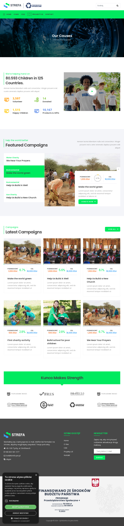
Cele (23, 14)
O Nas (16, 14)
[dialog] (20, 498)
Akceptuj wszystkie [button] (20, 507)
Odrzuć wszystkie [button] (20, 513)
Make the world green (90, 186)
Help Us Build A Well (58, 278)
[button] (20, 518)
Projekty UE (35, 14)
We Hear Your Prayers (99, 340)
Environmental (12, 170)
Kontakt (50, 14)
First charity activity (19, 340)
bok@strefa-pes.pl (12, 455)
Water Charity (12, 157)
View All (112, 229)
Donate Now (87, 202)
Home (8, 14)
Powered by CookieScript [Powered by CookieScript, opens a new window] (21, 521)
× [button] (36, 475)
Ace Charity (11, 194)
